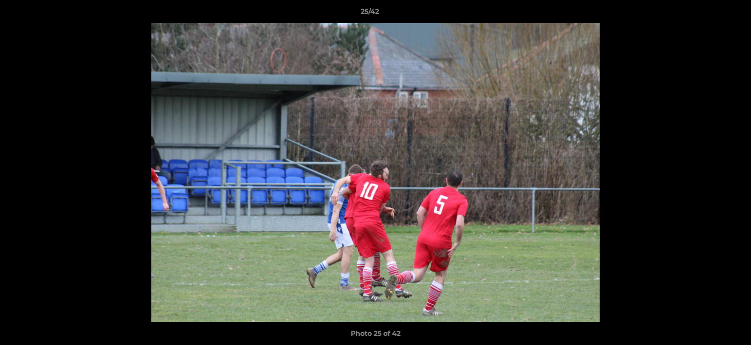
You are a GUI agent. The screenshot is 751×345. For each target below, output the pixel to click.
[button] (711, 14)
